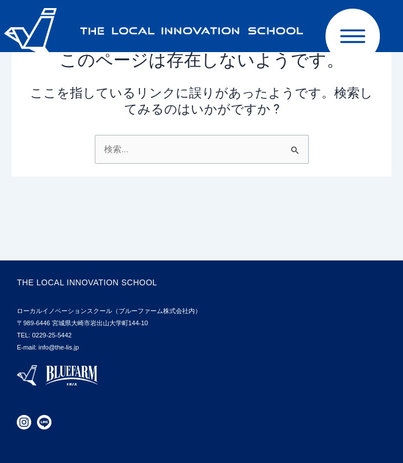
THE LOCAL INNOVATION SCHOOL (87, 282)
